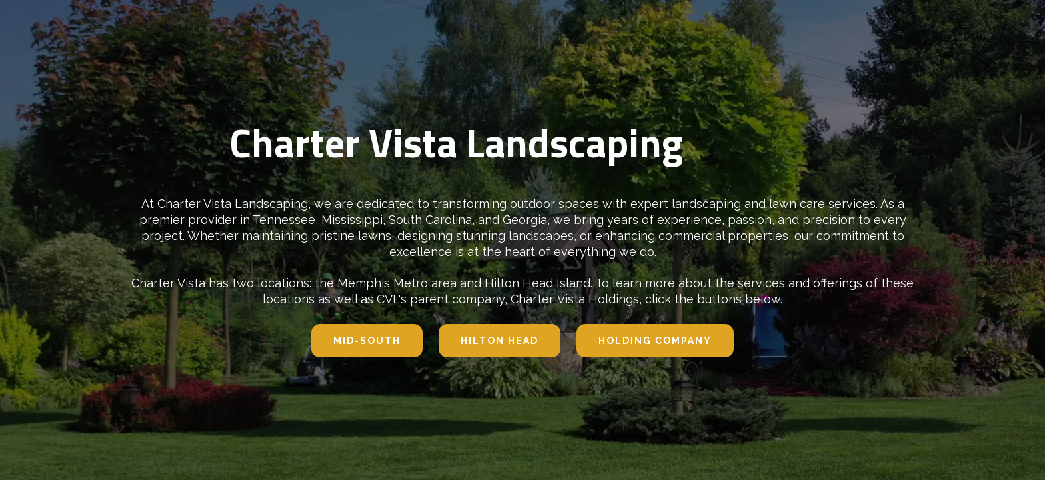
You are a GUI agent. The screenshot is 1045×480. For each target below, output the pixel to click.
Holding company (655, 340)
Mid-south (367, 340)
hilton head (499, 340)
